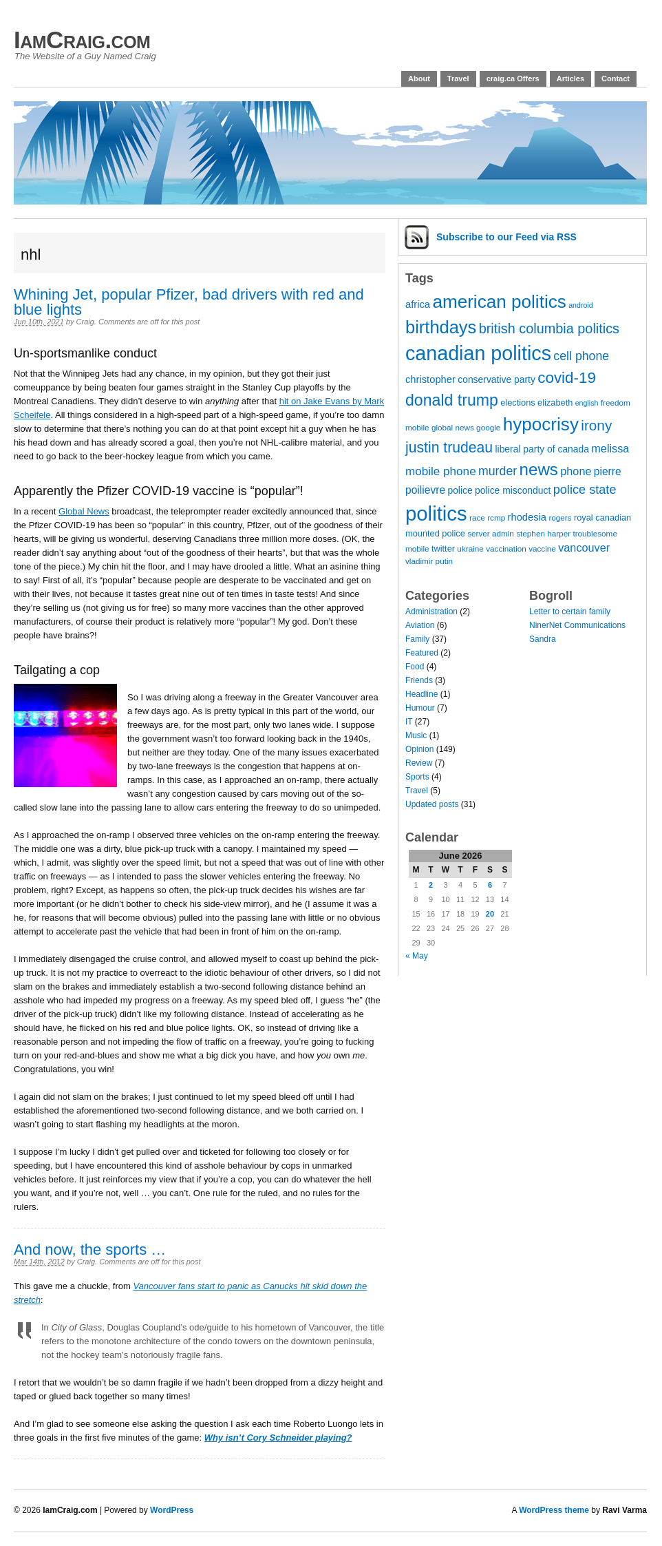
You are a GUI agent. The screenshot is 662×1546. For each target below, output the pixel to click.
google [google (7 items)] (488, 427)
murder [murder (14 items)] (497, 471)
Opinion (419, 749)
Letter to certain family (569, 611)
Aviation (419, 625)
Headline (421, 694)
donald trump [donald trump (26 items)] (451, 400)
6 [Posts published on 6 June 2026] (490, 885)
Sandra (542, 639)
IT (408, 722)
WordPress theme (554, 1510)
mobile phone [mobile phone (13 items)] (440, 471)
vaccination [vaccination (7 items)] (506, 548)
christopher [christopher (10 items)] (430, 379)
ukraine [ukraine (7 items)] (470, 548)
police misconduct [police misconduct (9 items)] (513, 490)
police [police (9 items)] (459, 490)
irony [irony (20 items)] (596, 425)
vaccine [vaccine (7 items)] (542, 548)
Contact (615, 78)
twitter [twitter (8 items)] (443, 548)
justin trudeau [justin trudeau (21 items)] (449, 447)
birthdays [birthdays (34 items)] (440, 327)
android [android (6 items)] (580, 305)
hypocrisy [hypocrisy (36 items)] (541, 424)
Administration (431, 611)
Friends (419, 680)
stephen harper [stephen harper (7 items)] (543, 533)
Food (414, 666)
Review (418, 763)
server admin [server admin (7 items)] (490, 533)
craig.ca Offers (513, 78)
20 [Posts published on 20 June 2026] (490, 914)
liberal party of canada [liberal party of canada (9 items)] (542, 449)
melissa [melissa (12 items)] (610, 448)
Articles (570, 78)
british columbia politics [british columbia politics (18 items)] (549, 328)
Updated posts (431, 804)
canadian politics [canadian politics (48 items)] (478, 353)
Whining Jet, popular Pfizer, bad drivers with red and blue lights (189, 302)
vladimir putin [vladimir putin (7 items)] (429, 560)
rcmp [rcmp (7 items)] (496, 517)
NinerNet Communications (577, 625)
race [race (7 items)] (477, 517)
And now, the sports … (90, 1249)
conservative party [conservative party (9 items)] (496, 379)
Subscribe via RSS (506, 236)
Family (417, 639)
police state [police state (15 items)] (585, 490)
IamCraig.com (82, 39)
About (419, 78)
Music (416, 735)
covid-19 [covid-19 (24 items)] (566, 377)
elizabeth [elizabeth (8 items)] (555, 402)
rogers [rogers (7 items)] (559, 517)
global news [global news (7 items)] (452, 427)
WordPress (171, 1510)
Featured (421, 653)
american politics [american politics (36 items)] (499, 301)
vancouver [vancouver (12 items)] (584, 547)
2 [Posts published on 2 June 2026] (431, 885)
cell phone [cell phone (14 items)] (581, 356)
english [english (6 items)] (587, 403)
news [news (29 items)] (539, 469)
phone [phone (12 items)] (575, 471)
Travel (458, 78)
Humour (420, 708)
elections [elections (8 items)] (517, 402)
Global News (83, 511)
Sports (417, 777)
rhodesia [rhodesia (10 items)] (527, 517)
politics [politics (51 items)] (436, 513)
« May (416, 956)
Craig (85, 321)
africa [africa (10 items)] (417, 304)
